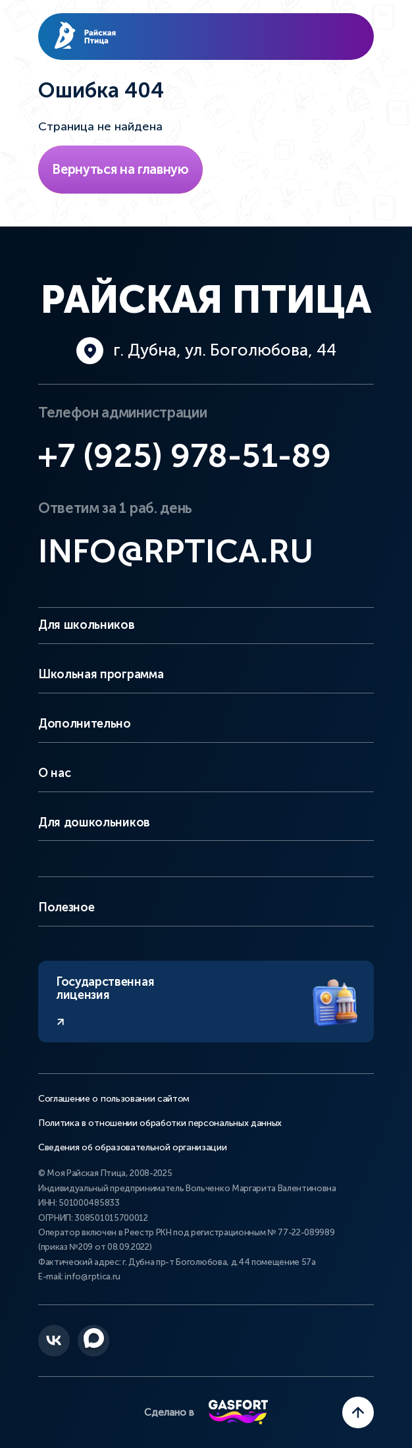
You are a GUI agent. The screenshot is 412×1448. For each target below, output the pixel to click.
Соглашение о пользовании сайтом (114, 1099)
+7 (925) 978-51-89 (184, 455)
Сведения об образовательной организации (132, 1147)
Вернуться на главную (120, 169)
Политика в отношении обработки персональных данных (160, 1123)
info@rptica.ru (175, 551)
